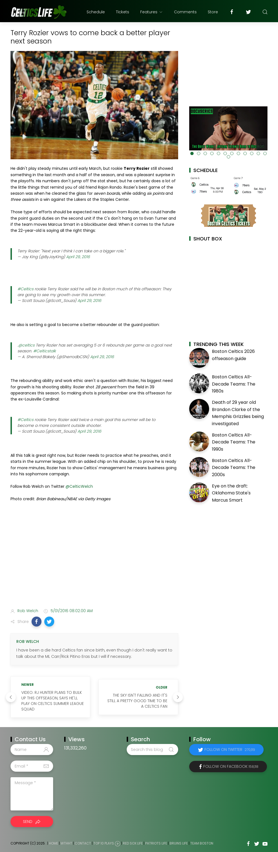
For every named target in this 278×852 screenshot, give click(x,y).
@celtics (26, 345)
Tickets (122, 12)
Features (151, 12)
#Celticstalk (44, 351)
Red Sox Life (133, 843)
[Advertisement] (94, 560)
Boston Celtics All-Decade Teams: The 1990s (233, 442)
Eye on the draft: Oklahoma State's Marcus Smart (231, 493)
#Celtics (25, 289)
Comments (185, 12)
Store (213, 12)
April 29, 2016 (78, 257)
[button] (36, 622)
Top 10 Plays (103, 843)
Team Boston (201, 843)
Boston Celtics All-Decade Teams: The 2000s (233, 467)
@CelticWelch (79, 486)
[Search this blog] (152, 749)
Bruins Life (179, 843)
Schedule (96, 12)
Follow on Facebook (230, 766)
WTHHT (66, 843)
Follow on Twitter (229, 749)
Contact (83, 843)
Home (53, 843)
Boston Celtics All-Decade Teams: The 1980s (233, 384)
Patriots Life (156, 843)
